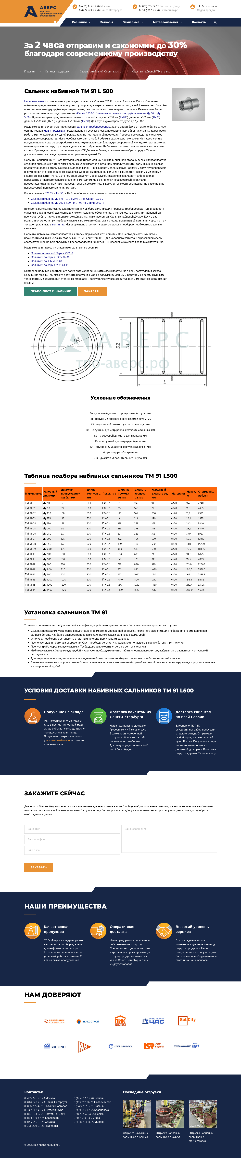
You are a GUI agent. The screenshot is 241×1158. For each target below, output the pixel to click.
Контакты (199, 22)
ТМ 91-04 (30, 524)
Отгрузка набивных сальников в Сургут (168, 1135)
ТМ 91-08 (30, 544)
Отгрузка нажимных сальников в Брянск (135, 1135)
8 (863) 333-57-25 (149, 6)
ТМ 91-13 (30, 569)
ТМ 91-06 (30, 534)
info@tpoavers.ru (207, 6)
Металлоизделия (165, 22)
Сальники (79, 22)
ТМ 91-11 (30, 559)
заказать (92, 291)
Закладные (131, 22)
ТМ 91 (28, 503)
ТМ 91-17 (30, 590)
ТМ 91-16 (30, 585)
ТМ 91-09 (30, 549)
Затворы (106, 22)
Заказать (39, 867)
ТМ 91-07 (30, 539)
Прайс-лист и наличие (51, 291)
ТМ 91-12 (30, 564)
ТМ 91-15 (30, 580)
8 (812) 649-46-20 (89, 10)
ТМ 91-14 (30, 575)
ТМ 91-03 (30, 518)
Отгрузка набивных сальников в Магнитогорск (201, 1137)
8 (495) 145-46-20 (89, 6)
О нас (58, 22)
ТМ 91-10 (30, 554)
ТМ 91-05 (30, 529)
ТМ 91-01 (30, 508)
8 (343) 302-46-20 (149, 10)
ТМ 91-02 (30, 513)
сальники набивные (57, 741)
